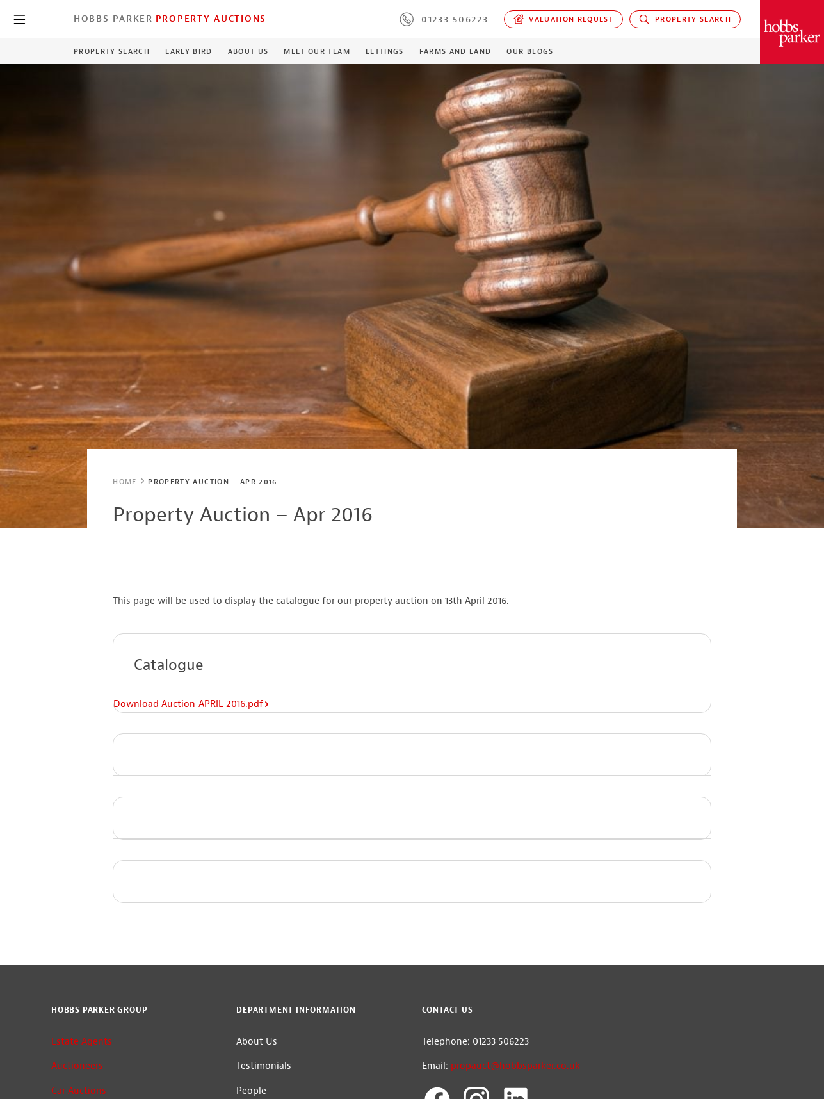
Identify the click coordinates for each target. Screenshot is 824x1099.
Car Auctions (78, 1091)
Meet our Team (317, 51)
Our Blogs (529, 51)
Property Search (685, 19)
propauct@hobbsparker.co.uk (515, 1066)
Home (124, 481)
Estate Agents (81, 1042)
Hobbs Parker (113, 18)
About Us (248, 51)
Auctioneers (77, 1066)
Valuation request (563, 19)
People (251, 1091)
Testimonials (263, 1066)
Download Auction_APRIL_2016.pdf (191, 704)
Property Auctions (211, 18)
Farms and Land (455, 51)
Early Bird (188, 51)
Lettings (385, 51)
